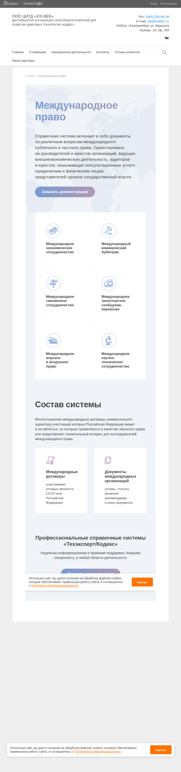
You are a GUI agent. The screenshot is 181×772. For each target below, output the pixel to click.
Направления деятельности (71, 52)
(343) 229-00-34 (157, 16)
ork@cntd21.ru (158, 21)
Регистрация (168, 3)
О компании (37, 52)
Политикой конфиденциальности (97, 751)
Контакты (102, 52)
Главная (18, 52)
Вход (154, 3)
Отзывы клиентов (127, 52)
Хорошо (160, 750)
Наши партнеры (23, 60)
